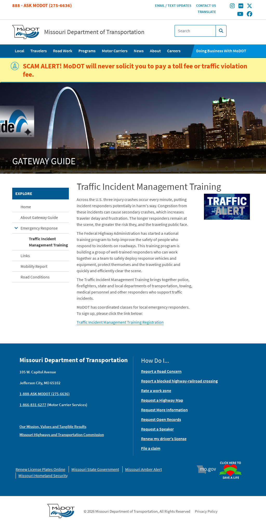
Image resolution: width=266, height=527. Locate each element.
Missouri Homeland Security (43, 475)
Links (25, 255)
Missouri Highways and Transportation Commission (61, 434)
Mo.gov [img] (209, 469)
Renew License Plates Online (40, 469)
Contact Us (206, 5)
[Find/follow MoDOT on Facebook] (249, 14)
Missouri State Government (95, 469)
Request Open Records (161, 419)
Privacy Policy (206, 511)
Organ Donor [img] (232, 462)
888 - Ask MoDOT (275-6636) (42, 5)
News (139, 50)
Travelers (38, 50)
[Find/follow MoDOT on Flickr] (240, 6)
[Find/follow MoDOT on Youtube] (240, 14)
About (155, 50)
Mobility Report (34, 266)
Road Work (62, 50)
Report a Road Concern (161, 371)
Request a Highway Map (162, 400)
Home (26, 206)
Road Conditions (35, 276)
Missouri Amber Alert (143, 469)
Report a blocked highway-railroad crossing (179, 380)
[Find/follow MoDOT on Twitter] (249, 6)
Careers (174, 50)
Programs (87, 50)
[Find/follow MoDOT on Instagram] (232, 6)
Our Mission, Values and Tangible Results (52, 426)
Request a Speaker (157, 429)
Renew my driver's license (164, 438)
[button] (227, 206)
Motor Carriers (115, 50)
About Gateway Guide (39, 217)
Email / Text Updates (173, 5)
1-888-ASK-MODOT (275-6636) (44, 393)
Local (19, 50)
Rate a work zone (156, 390)
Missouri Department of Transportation (94, 32)
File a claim (150, 448)
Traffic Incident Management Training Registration (120, 322)
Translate (207, 11)
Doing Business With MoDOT (221, 50)
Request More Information (164, 409)
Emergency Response (39, 228)
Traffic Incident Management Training (48, 242)
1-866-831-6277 (32, 404)
